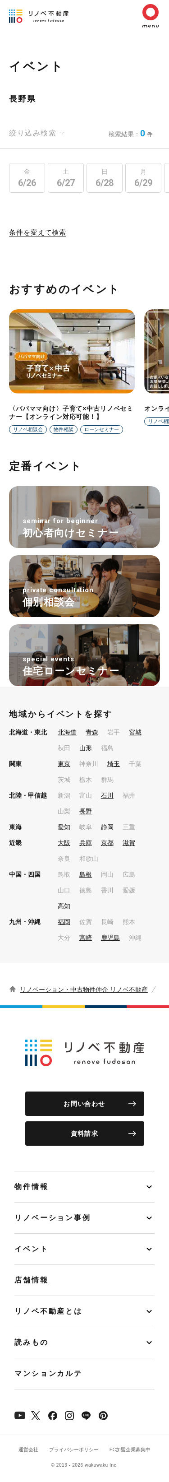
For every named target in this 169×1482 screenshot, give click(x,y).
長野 (85, 811)
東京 (64, 763)
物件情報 (31, 1186)
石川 (107, 795)
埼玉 (113, 763)
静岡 (107, 827)
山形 (85, 748)
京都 (107, 842)
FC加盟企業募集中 (130, 1449)
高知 (64, 906)
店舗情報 (31, 1280)
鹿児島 (110, 937)
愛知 (64, 827)
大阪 (64, 842)
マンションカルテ (48, 1373)
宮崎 (85, 937)
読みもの (31, 1342)
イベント (31, 1249)
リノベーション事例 (52, 1218)
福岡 (64, 921)
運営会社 (28, 1449)
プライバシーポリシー (74, 1449)
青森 (92, 732)
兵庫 (85, 842)
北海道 (67, 732)
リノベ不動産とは (48, 1311)
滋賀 (129, 842)
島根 (85, 874)
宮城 (135, 732)
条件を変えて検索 (37, 232)
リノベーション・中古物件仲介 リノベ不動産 (84, 989)
